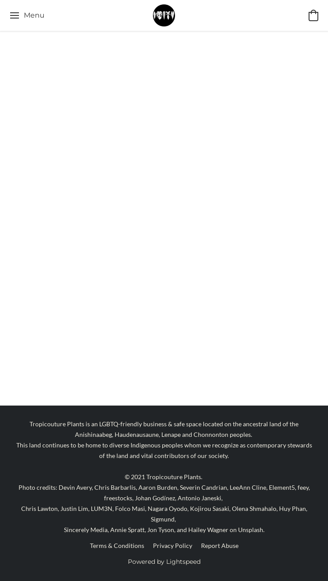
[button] (164, 15)
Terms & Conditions (117, 545)
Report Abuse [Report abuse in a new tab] (220, 545)
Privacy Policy (172, 545)
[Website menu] (26, 15)
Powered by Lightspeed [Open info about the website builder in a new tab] (164, 562)
